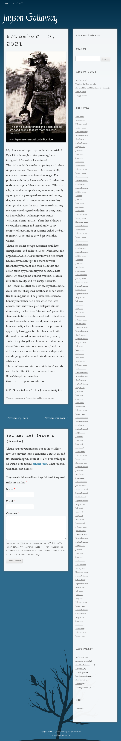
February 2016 (81, 527)
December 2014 (81, 572)
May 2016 (79, 516)
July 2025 (79, 151)
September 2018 (81, 429)
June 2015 (79, 553)
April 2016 (79, 520)
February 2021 (81, 320)
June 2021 (79, 305)
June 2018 (79, 441)
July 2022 (79, 260)
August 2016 (80, 505)
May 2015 (79, 557)
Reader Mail (80, 680)
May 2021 (79, 309)
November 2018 (81, 422)
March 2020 (80, 361)
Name (10, 489)
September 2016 (81, 501)
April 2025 (79, 162)
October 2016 (80, 497)
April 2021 (79, 313)
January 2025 (80, 173)
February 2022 (81, 275)
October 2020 (80, 335)
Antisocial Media (82, 661)
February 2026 (81, 124)
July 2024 (79, 196)
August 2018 (80, 433)
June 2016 (79, 512)
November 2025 (81, 136)
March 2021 (80, 316)
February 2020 (81, 365)
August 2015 (80, 546)
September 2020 (81, 339)
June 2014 (79, 595)
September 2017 (81, 467)
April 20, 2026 (81, 81)
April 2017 (79, 474)
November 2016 (81, 493)
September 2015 (81, 542)
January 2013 (80, 636)
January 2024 (80, 218)
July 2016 (79, 508)
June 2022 (79, 264)
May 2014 (79, 599)
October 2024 (80, 185)
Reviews (78, 684)
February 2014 (81, 602)
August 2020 (80, 343)
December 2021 (81, 282)
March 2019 (80, 407)
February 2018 (81, 456)
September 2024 (81, 188)
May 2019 (79, 399)
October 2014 (80, 580)
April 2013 (79, 625)
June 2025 (79, 154)
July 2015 (79, 550)
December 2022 (81, 241)
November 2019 (81, 377)
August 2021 (80, 297)
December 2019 (81, 373)
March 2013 (80, 629)
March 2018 (80, 452)
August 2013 (80, 617)
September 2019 (81, 384)
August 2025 (80, 147)
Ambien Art (80, 657)
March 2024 (80, 211)
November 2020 (81, 331)
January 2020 (80, 369)
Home (6, 3)
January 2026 (80, 128)
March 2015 (80, 561)
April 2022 (79, 267)
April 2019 (79, 403)
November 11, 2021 (56, 418)
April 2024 (79, 207)
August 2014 (80, 587)
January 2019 (80, 414)
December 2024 (81, 177)
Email (10, 501)
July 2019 (79, 392)
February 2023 (81, 233)
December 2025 (81, 132)
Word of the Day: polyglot (85, 84)
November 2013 (81, 610)
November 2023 (81, 226)
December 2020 (81, 328)
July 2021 (79, 301)
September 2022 (81, 252)
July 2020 (79, 346)
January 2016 (80, 531)
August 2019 (80, 388)
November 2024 (81, 181)
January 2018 (80, 459)
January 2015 (80, 569)
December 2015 (81, 535)
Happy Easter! (81, 96)
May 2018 (79, 444)
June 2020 (79, 350)
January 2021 (80, 324)
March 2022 (80, 271)
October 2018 (80, 425)
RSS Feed (79, 709)
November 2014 (81, 576)
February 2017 (81, 482)
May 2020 (79, 354)
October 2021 (80, 290)
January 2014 (80, 606)
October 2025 (80, 139)
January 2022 (80, 279)
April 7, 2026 (80, 92)
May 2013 (79, 621)
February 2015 (80, 565)
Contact (18, 3)
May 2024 (79, 203)
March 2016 (80, 523)
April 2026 (79, 117)
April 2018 (79, 448)
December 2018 (81, 418)
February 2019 (81, 410)
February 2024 (81, 215)
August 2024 (80, 192)
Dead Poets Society (82, 665)
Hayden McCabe (65, 735)
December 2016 (81, 489)
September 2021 (81, 294)
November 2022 (81, 245)
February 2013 (80, 633)
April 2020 (79, 358)
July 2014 (79, 591)
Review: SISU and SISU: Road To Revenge (92, 88)
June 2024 (79, 200)
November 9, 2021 (16, 418)
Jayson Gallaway (31, 17)
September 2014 (81, 584)
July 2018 (79, 437)
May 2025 (79, 158)
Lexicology (79, 673)
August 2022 (80, 256)
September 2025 (81, 143)
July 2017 (79, 471)
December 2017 (81, 463)
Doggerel (79, 669)
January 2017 (80, 486)
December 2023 (81, 222)
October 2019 (80, 380)
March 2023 (80, 230)
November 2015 (81, 538)
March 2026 (80, 121)
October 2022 (80, 249)
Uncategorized (81, 688)
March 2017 (80, 478)
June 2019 (79, 395)
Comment (12, 513)
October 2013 (80, 614)
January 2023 (80, 237)
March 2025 (80, 166)
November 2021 (81, 286)
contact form (40, 464)
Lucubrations (31, 398)
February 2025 (81, 169)
